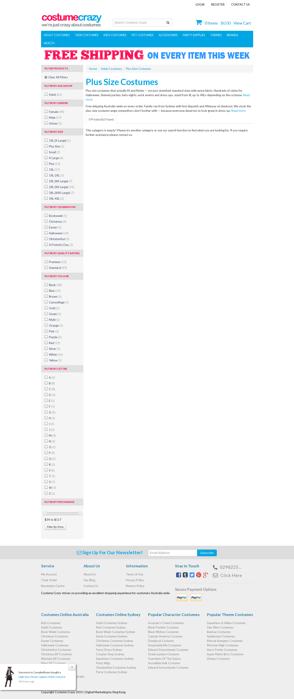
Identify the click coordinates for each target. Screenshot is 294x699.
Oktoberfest (59, 239)
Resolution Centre (53, 586)
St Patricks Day (61, 245)
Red (54, 343)
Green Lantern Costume (163, 654)
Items (211, 23)
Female (56, 112)
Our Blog (89, 580)
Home (93, 69)
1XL (54, 169)
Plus (54, 164)
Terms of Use (134, 574)
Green (55, 314)
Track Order (49, 580)
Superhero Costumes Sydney (115, 658)
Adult (55, 94)
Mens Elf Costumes (53, 663)
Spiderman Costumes (221, 636)
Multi (54, 319)
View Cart (242, 23)
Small (54, 152)
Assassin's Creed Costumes (166, 623)
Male (55, 117)
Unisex (55, 123)
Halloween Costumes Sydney (115, 645)
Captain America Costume (165, 636)
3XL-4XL (56, 198)
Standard (58, 268)
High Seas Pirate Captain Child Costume (42, 676)
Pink (54, 331)
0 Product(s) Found (101, 119)
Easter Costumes (52, 641)
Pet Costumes (143, 35)
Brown (55, 296)
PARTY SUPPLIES (194, 35)
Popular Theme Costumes (230, 614)
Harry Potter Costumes (222, 649)
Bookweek (58, 216)
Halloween (59, 233)
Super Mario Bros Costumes (225, 654)
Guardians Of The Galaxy (164, 658)
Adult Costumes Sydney (111, 623)
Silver (54, 349)
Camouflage (59, 302)
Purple (55, 337)
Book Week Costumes (55, 632)
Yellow (55, 360)
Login (200, 4)
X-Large (56, 158)
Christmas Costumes (54, 636)
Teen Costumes (86, 35)
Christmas (57, 221)
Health (49, 43)
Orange (56, 325)
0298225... (230, 567)
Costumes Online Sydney (118, 614)
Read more (238, 110)
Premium (58, 262)
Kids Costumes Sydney (111, 627)
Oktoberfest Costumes (56, 649)
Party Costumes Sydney (111, 672)
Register (218, 4)
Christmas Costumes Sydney (114, 641)
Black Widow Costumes (163, 632)
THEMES (216, 35)
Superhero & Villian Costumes (226, 623)
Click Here (231, 575)
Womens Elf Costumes (55, 658)
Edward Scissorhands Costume (168, 649)
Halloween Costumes (55, 645)
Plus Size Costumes (138, 69)
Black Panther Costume (163, 627)
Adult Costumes (57, 35)
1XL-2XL (56, 175)
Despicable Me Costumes (164, 645)
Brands (232, 35)
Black (55, 285)
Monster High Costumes (222, 645)
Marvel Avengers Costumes (225, 641)
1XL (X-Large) (60, 140)
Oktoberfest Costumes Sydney (116, 667)
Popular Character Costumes (174, 614)
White (56, 354)
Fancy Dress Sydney (109, 649)
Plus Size (56, 146)
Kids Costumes (115, 35)
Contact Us (240, 4)
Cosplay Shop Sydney (110, 654)
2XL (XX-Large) (60, 181)
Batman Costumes (219, 632)
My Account (49, 574)
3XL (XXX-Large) (61, 193)
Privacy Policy (135, 580)
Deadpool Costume (161, 641)
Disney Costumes (218, 658)
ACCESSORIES (168, 35)
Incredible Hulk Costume (164, 663)
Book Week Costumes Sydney (115, 632)
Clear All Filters (56, 77)
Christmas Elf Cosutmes (56, 654)
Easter (55, 227)
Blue (54, 290)
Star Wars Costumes (220, 627)
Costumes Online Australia (65, 614)
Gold (54, 308)
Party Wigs (103, 663)
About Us (89, 574)
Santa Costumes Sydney (111, 636)
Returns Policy (135, 586)
